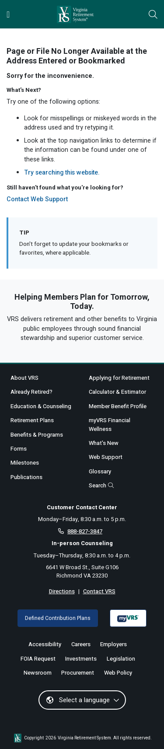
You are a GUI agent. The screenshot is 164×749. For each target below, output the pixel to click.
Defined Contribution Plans (58, 618)
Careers (81, 644)
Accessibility (44, 644)
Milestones (24, 462)
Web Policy (118, 672)
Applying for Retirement (119, 378)
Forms (18, 448)
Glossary (100, 471)
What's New (104, 443)
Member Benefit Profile (118, 406)
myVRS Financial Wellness (109, 424)
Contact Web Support (37, 199)
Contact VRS (99, 591)
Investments (81, 658)
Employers (113, 644)
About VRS (24, 378)
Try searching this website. (62, 172)
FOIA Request (38, 658)
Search (101, 485)
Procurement (77, 672)
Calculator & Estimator (117, 392)
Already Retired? (31, 392)
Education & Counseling (40, 406)
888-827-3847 (84, 531)
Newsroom (38, 672)
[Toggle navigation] (8, 14)
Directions (62, 591)
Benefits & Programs (36, 434)
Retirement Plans (32, 420)
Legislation (121, 658)
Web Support (105, 457)
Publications (26, 477)
